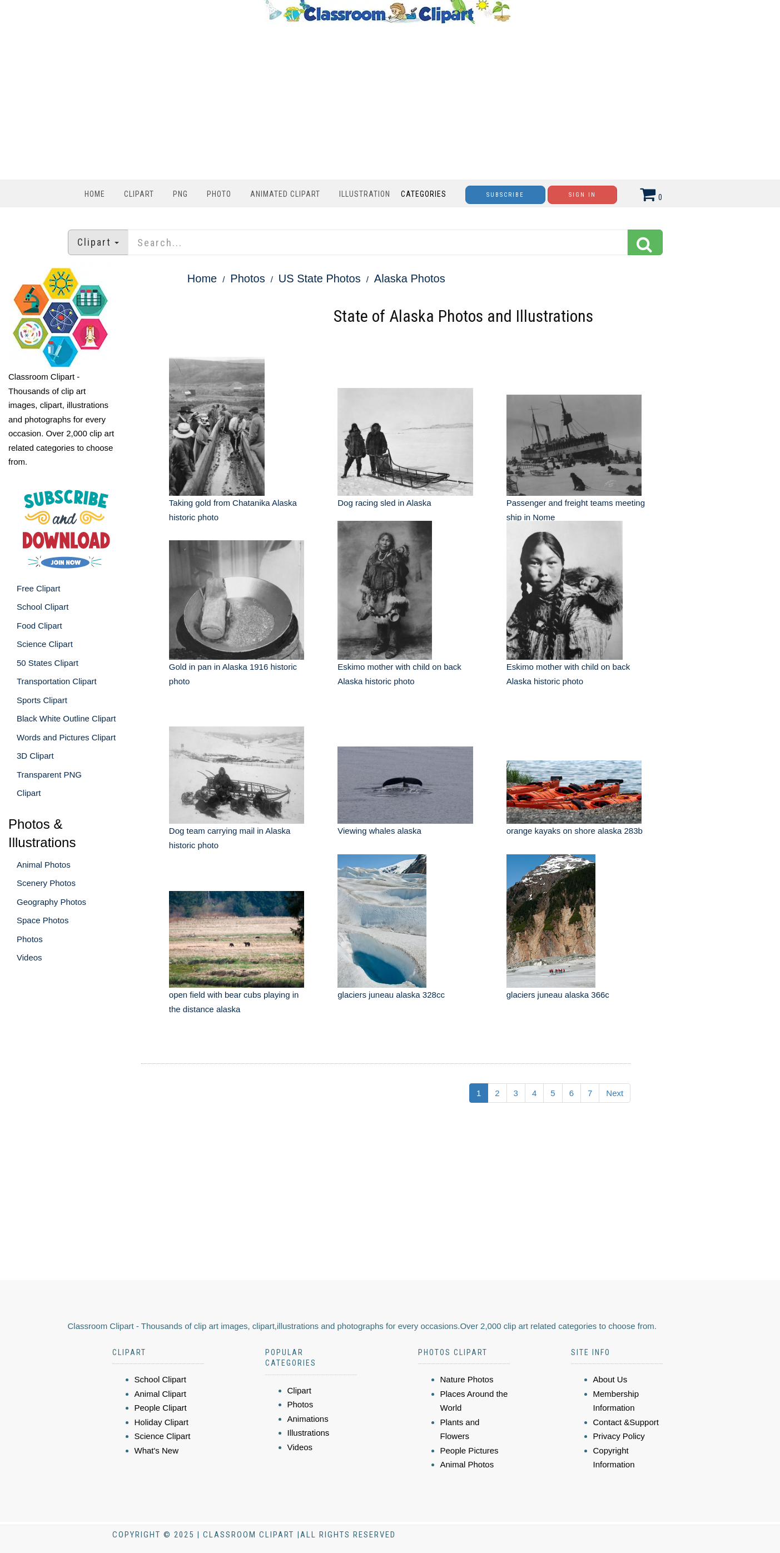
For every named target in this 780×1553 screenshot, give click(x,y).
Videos (29, 957)
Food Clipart (39, 625)
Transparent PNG (49, 774)
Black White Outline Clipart (66, 718)
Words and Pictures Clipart (66, 737)
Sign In (582, 194)
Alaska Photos (409, 278)
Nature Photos (467, 1379)
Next (614, 1093)
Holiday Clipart (162, 1422)
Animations (308, 1418)
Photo (219, 194)
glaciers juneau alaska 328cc (391, 994)
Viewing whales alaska (379, 830)
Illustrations (308, 1432)
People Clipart (161, 1407)
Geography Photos (51, 902)
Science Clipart (45, 644)
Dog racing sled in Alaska (384, 502)
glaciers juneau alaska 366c (557, 994)
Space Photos (42, 920)
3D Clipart (35, 755)
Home (95, 194)
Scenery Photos (46, 883)
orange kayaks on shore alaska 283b (574, 830)
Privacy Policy (619, 1436)
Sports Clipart (42, 700)
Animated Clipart (285, 194)
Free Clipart (38, 588)
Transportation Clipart (57, 681)
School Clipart (42, 606)
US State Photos (320, 278)
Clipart (139, 194)
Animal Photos (44, 864)
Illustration (364, 194)
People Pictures (469, 1450)
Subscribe (505, 194)
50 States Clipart (47, 663)
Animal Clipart (160, 1393)
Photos (30, 939)
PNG (180, 194)
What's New (157, 1450)
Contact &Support (626, 1422)
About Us (610, 1379)
